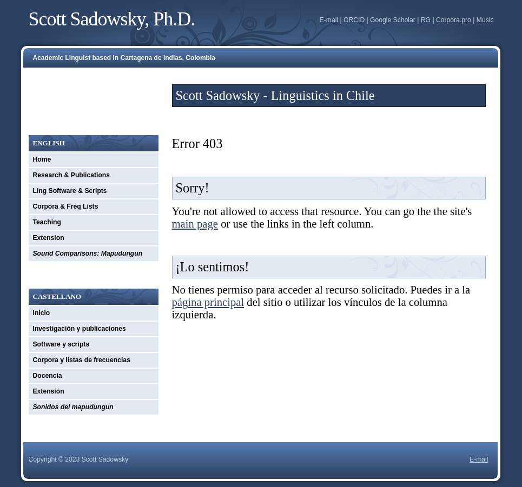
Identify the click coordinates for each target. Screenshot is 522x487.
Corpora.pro (453, 20)
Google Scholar (392, 20)
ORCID (354, 20)
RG (426, 20)
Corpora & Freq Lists (65, 206)
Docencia (47, 375)
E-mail (329, 20)
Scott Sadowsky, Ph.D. (112, 19)
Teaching (47, 222)
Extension (48, 238)
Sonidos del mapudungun (73, 407)
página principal (208, 302)
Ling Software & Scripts (70, 191)
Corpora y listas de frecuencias (81, 360)
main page (195, 224)
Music (485, 20)
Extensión (48, 391)
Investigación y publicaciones (79, 328)
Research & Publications (71, 175)
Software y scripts (61, 344)
